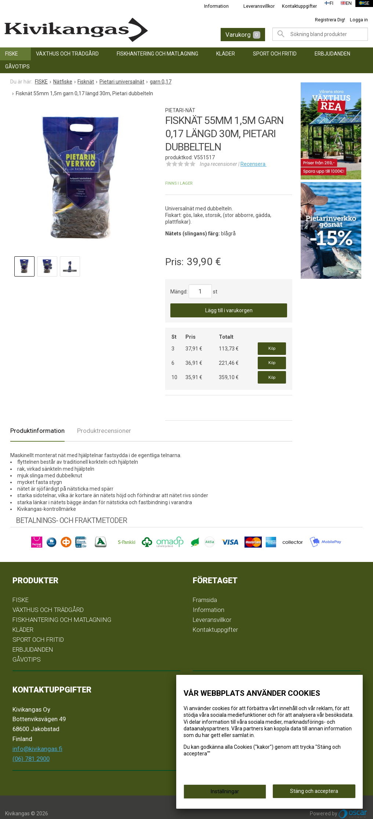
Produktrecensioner (104, 418)
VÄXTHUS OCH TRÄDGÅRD (67, 54)
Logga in (359, 19)
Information (211, 6)
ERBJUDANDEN (332, 54)
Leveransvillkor (254, 6)
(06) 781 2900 (31, 746)
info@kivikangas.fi (37, 736)
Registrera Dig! (330, 19)
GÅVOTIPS (17, 67)
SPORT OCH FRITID (275, 54)
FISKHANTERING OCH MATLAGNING (157, 54)
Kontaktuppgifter (294, 6)
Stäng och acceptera (314, 794)
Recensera (253, 164)
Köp (271, 346)
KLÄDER (225, 54)
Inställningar (225, 794)
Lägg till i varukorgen (229, 310)
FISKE (11, 54)
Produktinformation (37, 418)
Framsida (205, 587)
